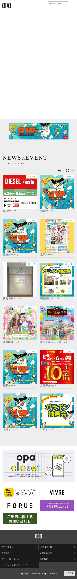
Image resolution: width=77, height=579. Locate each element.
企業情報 (6, 553)
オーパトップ (8, 547)
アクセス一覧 (46, 547)
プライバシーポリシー (11, 559)
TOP (70, 573)
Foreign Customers (56, 3)
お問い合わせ (46, 553)
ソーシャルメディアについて (14, 565)
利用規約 (44, 559)
